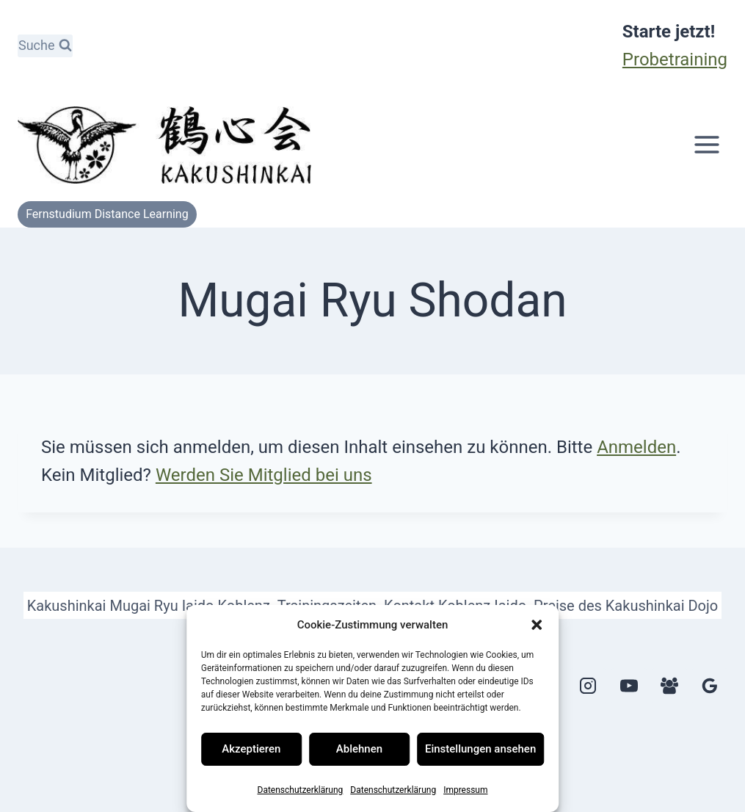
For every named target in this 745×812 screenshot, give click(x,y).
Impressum (465, 790)
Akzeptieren (251, 748)
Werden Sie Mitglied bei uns (264, 475)
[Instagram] (588, 685)
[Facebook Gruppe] (669, 685)
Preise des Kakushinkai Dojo (626, 606)
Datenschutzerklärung (301, 790)
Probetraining (674, 59)
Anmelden (636, 447)
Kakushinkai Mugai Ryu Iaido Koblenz (148, 606)
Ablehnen (359, 748)
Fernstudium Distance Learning (107, 214)
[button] (536, 624)
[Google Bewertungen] (709, 685)
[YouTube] (629, 685)
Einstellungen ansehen (480, 748)
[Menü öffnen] (706, 145)
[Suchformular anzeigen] (45, 46)
